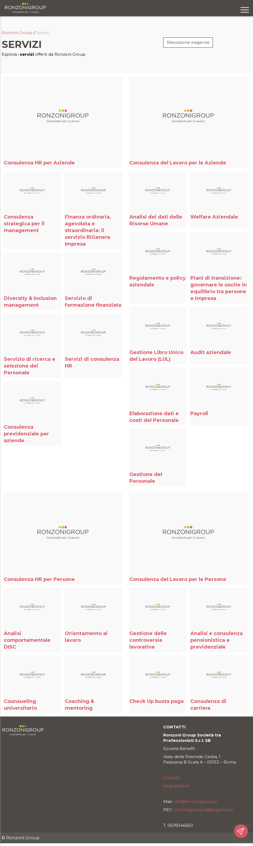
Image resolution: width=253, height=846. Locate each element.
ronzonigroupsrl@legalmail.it (203, 809)
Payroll (199, 414)
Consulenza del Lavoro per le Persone (177, 579)
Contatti (171, 777)
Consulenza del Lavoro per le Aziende (177, 163)
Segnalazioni (176, 785)
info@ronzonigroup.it (195, 801)
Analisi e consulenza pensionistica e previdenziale (216, 640)
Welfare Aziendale (214, 217)
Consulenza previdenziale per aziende (26, 434)
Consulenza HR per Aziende (39, 163)
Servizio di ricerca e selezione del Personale (29, 366)
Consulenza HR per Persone (39, 579)
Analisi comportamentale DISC (27, 640)
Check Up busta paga (156, 701)
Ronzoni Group (17, 32)
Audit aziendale (210, 352)
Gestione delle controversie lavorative (148, 640)
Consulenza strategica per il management (24, 223)
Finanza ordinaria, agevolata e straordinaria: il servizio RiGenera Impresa (88, 230)
